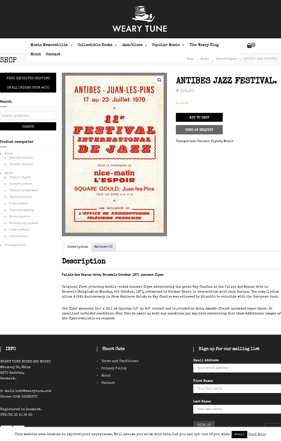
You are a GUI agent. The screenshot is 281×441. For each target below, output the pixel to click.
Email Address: (206, 360)
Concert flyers (226, 59)
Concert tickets (20, 197)
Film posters (18, 203)
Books (9, 153)
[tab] (78, 247)
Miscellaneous (20, 216)
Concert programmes (23, 190)
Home (190, 59)
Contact (53, 55)
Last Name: (202, 401)
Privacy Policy (114, 368)
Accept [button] (239, 434)
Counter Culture (21, 164)
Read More (257, 434)
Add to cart (199, 117)
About (35, 55)
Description (77, 247)
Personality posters (23, 223)
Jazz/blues (135, 45)
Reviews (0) (103, 247)
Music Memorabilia (51, 45)
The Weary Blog (204, 45)
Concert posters (20, 184)
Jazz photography (21, 210)
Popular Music (168, 45)
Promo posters (19, 230)
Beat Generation (21, 158)
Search (28, 127)
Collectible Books (97, 45)
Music (204, 59)
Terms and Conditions (119, 361)
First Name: (203, 381)
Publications (18, 236)
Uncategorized (15, 245)
